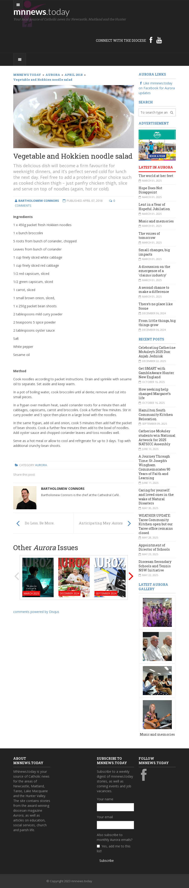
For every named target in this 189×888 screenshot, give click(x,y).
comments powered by (36, 611)
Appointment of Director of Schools (154, 547)
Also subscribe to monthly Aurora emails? (114, 837)
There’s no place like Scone (156, 306)
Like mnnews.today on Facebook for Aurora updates (157, 88)
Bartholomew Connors (63, 488)
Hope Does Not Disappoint (150, 190)
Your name (105, 799)
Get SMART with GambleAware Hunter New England (156, 372)
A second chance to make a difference (154, 289)
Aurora (41, 465)
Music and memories (156, 221)
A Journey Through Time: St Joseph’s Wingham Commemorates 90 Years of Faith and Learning (154, 467)
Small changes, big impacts (154, 252)
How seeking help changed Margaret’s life (155, 393)
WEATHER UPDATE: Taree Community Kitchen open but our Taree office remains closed (156, 524)
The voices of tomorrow (149, 235)
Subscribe (106, 860)
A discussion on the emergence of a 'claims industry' (154, 270)
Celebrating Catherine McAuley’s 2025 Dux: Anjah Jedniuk (157, 351)
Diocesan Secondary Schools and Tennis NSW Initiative (155, 565)
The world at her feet (156, 175)
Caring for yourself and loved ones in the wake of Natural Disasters (156, 496)
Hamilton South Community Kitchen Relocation (156, 414)
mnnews (41, 11)
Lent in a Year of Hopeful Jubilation (154, 206)
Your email (105, 817)
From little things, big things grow (157, 322)
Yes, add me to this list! (113, 848)
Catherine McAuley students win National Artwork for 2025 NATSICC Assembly (157, 437)
